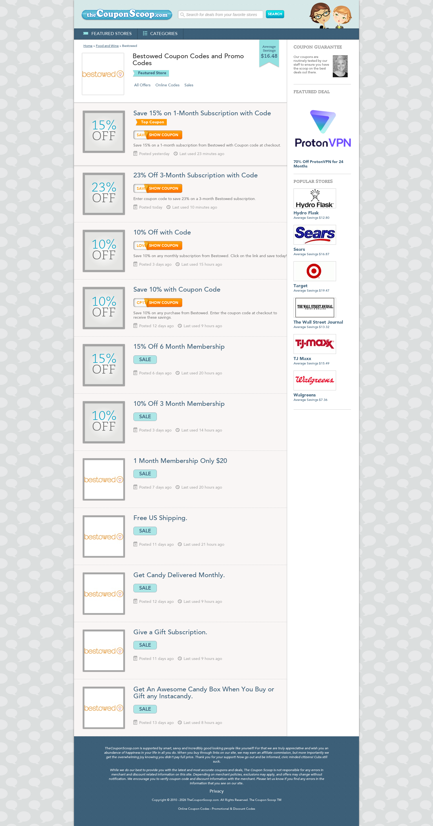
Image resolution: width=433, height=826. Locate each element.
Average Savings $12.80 (315, 213)
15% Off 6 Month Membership (180, 347)
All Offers (142, 85)
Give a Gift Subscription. (170, 632)
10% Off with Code (162, 233)
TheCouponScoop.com (203, 800)
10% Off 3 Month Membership (180, 404)
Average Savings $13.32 (318, 322)
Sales (188, 85)
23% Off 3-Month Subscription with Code (195, 175)
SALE (145, 359)
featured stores (107, 34)
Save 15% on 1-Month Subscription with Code (202, 113)
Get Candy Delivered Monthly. (179, 575)
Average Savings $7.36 (315, 395)
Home (88, 46)
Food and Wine (107, 46)
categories (160, 34)
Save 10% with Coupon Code (176, 290)
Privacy (217, 791)
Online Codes (167, 85)
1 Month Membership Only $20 (181, 461)
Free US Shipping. (160, 518)
